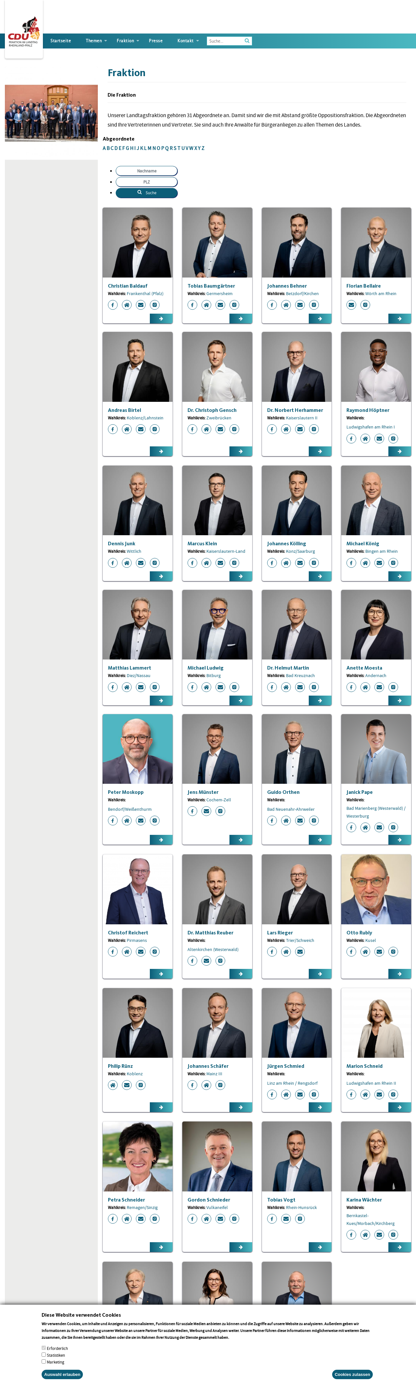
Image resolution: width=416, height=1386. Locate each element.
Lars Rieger (280, 933)
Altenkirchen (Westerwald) (213, 949)
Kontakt (185, 41)
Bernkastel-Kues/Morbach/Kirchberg (370, 1219)
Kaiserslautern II (302, 418)
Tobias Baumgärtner (211, 286)
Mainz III (214, 1074)
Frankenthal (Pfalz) (145, 293)
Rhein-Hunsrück (301, 1207)
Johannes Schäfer (208, 1066)
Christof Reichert (128, 933)
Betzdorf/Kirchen (302, 293)
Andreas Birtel (124, 410)
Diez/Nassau (138, 675)
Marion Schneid (364, 1066)
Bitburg (213, 675)
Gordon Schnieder (209, 1200)
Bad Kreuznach (300, 675)
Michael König (362, 543)
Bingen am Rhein (381, 551)
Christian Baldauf (128, 286)
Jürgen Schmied (285, 1066)
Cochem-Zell (218, 800)
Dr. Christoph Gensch (212, 410)
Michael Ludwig (206, 668)
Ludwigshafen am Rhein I (370, 427)
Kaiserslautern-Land (225, 551)
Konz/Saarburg (300, 551)
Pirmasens (137, 940)
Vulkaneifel (217, 1207)
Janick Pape (359, 792)
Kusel (370, 940)
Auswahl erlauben (62, 1374)
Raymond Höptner (367, 410)
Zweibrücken (218, 418)
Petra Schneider (126, 1200)
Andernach (375, 675)
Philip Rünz (120, 1066)
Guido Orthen (283, 792)
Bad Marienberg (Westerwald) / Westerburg (376, 812)
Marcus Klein (202, 543)
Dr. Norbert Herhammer (295, 410)
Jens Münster (203, 792)
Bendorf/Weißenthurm (130, 809)
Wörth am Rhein (380, 293)
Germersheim (219, 293)
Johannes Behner (287, 286)
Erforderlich (57, 1348)
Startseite (60, 41)
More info (238, 1337)
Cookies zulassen (352, 1374)
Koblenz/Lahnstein (145, 418)
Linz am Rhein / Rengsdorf (292, 1083)
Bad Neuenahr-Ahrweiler (291, 809)
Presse (155, 41)
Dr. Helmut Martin (288, 668)
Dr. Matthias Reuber (210, 933)
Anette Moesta (364, 668)
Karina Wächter (364, 1200)
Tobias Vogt (281, 1200)
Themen (94, 41)
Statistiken (56, 1355)
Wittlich (134, 551)
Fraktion (125, 41)
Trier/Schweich (300, 940)
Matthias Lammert (129, 668)
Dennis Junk (121, 543)
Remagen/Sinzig (142, 1207)
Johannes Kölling (286, 543)
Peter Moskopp (126, 792)
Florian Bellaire (363, 286)
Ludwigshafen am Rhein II (371, 1083)
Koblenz (135, 1074)
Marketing (55, 1362)
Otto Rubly (359, 933)
